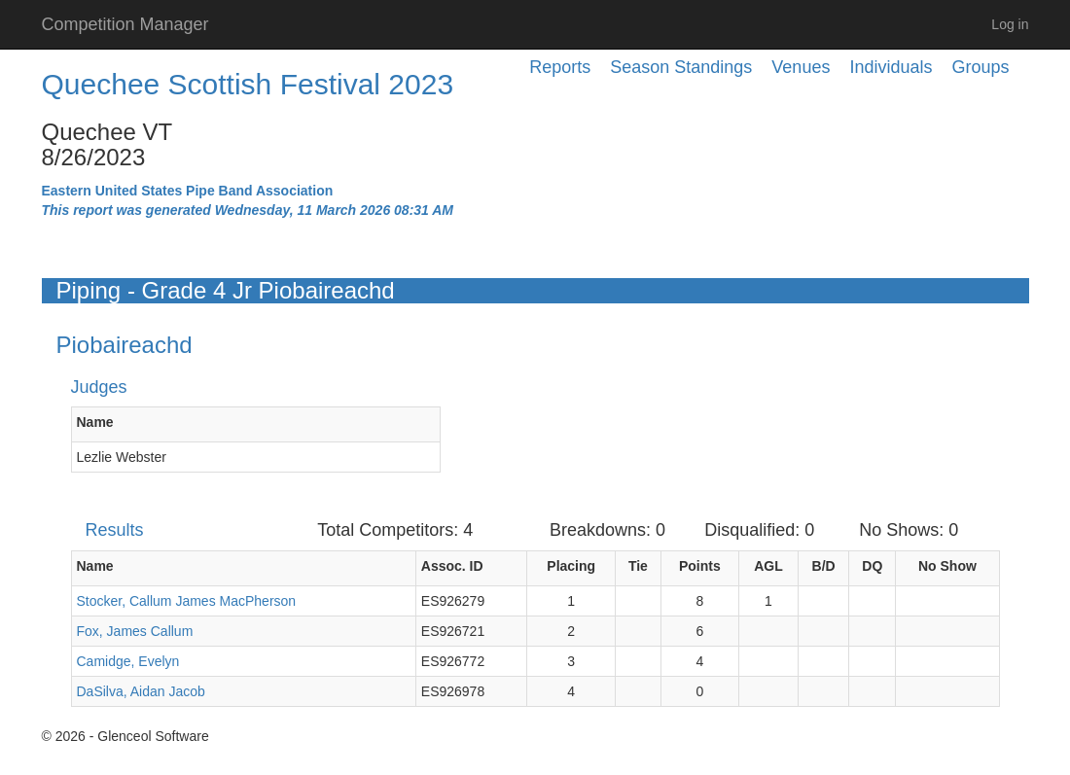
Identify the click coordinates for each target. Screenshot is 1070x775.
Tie (638, 566)
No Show (947, 566)
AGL (768, 566)
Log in (1009, 24)
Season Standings (681, 67)
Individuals (890, 67)
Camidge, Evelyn (128, 661)
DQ (872, 566)
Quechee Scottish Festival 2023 (248, 84)
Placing (571, 566)
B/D (824, 566)
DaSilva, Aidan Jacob (141, 691)
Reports (559, 67)
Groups (980, 67)
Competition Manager (125, 24)
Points (700, 566)
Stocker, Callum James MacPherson (187, 601)
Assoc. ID (452, 566)
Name (95, 422)
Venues (800, 67)
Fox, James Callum (135, 631)
